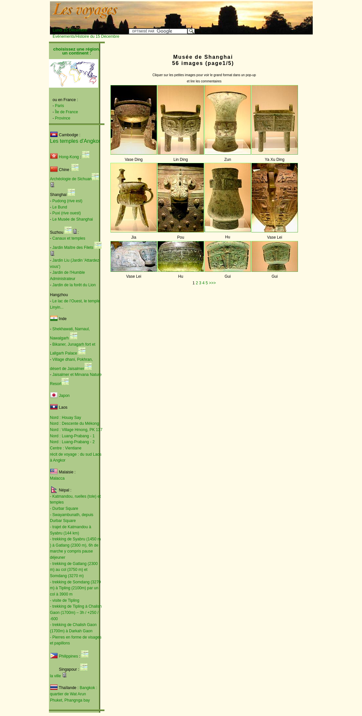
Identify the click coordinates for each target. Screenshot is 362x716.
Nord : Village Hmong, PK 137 (76, 429)
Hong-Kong (64, 157)
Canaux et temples (68, 238)
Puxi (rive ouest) (66, 213)
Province (62, 118)
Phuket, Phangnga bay (70, 700)
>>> (212, 283)
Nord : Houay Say (65, 417)
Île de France (66, 112)
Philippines (68, 656)
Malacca (57, 478)
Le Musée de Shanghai (72, 219)
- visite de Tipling (64, 600)
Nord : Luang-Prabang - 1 (72, 436)
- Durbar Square (64, 508)
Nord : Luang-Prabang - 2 (72, 442)
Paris (59, 105)
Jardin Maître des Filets (72, 247)
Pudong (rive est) (67, 201)
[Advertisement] (231, 12)
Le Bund (59, 207)
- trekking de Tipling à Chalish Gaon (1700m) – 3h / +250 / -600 (76, 612)
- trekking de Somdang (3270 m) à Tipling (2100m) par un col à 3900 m (75, 588)
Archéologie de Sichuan (71, 179)
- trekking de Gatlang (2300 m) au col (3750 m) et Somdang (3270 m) (74, 569)
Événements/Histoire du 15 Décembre (86, 36)
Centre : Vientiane (65, 448)
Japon (64, 395)
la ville (55, 676)
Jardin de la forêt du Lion (74, 285)
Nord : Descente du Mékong (74, 423)
